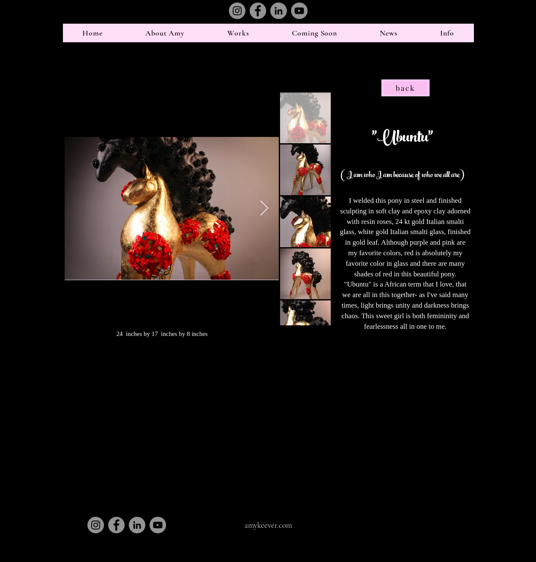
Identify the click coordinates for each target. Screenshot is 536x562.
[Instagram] (237, 11)
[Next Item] (264, 208)
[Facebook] (258, 11)
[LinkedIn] (278, 11)
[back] (405, 87)
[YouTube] (299, 11)
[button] (164, 33)
